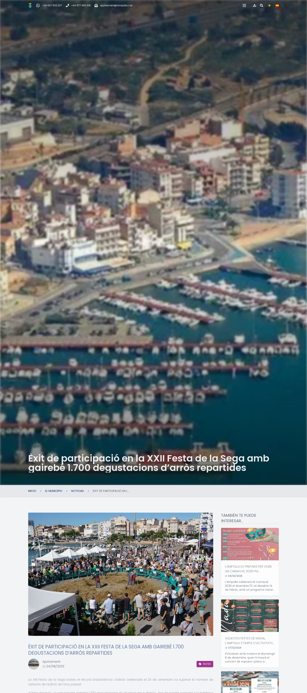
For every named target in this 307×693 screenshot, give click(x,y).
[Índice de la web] (254, 5)
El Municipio (53, 491)
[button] (244, 5)
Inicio (32, 491)
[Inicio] (30, 5)
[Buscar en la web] (261, 5)
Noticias (77, 491)
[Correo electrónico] (113, 5)
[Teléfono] (78, 5)
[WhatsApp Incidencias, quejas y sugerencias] (49, 5)
